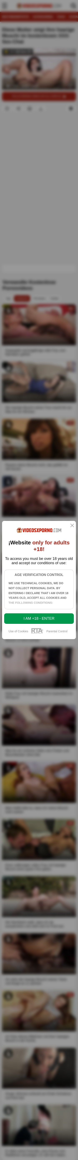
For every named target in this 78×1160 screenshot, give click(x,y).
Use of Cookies (18, 631)
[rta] (37, 633)
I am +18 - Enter (39, 618)
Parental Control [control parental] (56, 631)
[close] (72, 526)
